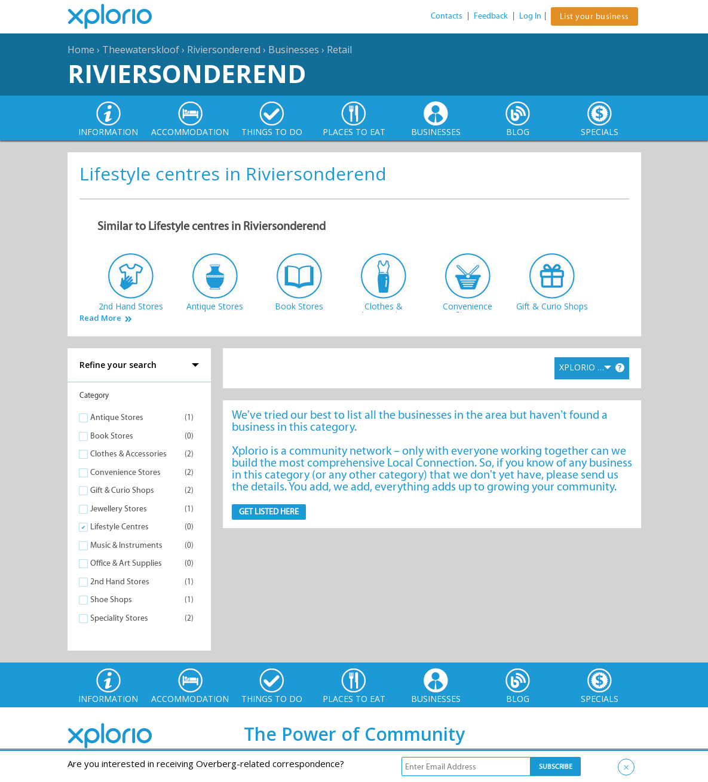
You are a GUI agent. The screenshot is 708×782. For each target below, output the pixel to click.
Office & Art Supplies (126, 563)
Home (81, 49)
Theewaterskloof (140, 49)
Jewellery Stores (118, 509)
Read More (100, 318)
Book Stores (111, 436)
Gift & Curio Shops (122, 490)
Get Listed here (269, 512)
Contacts (446, 16)
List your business (594, 16)
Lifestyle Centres (119, 527)
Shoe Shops (111, 599)
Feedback (491, 16)
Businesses (293, 49)
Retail (339, 49)
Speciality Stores (119, 618)
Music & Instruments (126, 545)
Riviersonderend (223, 49)
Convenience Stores (125, 472)
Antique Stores (116, 417)
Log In (530, 16)
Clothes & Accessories (128, 454)
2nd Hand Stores (119, 581)
